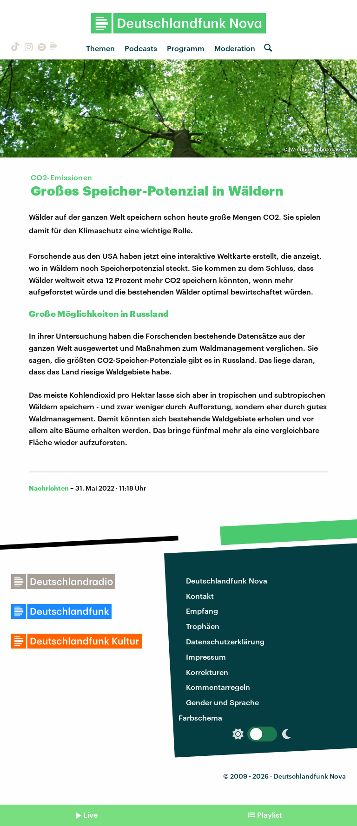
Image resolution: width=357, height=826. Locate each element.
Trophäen (202, 626)
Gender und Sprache (222, 702)
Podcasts (141, 48)
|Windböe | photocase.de (319, 149)
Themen (100, 48)
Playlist (269, 814)
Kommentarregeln (218, 686)
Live (90, 814)
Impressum (206, 656)
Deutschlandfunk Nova (226, 580)
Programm (186, 48)
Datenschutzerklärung (225, 641)
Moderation (234, 48)
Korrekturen (207, 672)
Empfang (202, 610)
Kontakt (200, 595)
